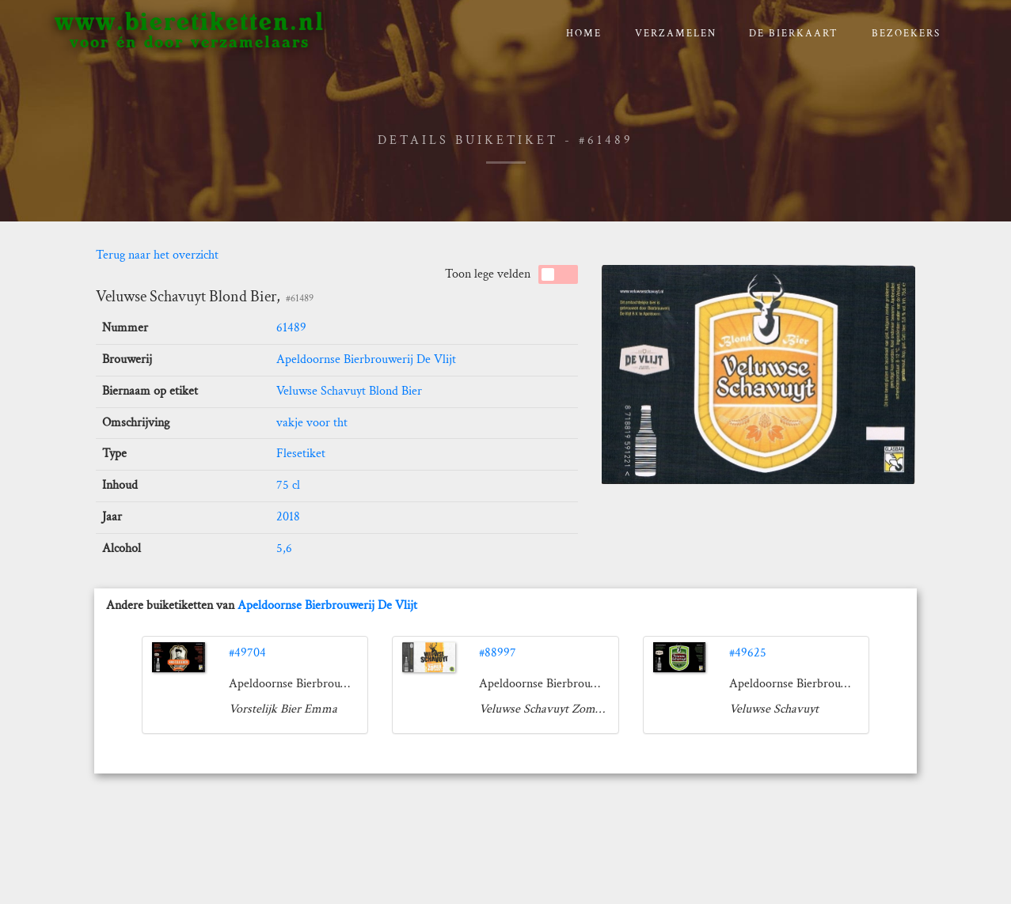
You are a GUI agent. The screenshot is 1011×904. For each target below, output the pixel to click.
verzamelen (675, 33)
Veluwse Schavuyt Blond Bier (349, 391)
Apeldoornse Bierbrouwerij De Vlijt (366, 359)
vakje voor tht (312, 422)
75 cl (288, 485)
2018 (288, 517)
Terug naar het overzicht (157, 255)
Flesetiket (300, 453)
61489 (291, 328)
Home (584, 33)
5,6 (284, 548)
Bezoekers (906, 33)
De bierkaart (793, 33)
